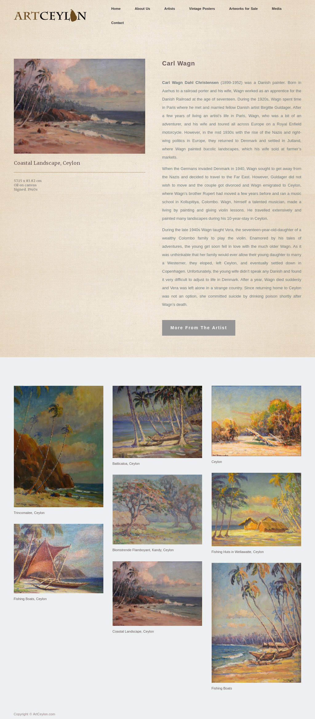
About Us (142, 8)
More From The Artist (198, 327)
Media (276, 8)
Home (116, 8)
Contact (117, 23)
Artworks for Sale (243, 8)
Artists (169, 8)
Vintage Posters (202, 8)
